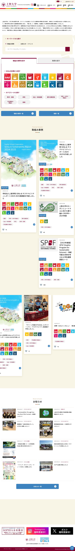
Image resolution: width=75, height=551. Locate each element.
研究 (24, 121)
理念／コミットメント (41, 5)
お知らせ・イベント (51, 5)
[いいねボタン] (3, 254)
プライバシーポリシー (8, 548)
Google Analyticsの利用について (21, 548)
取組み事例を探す (19, 84)
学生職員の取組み (10, 126)
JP (58, 1)
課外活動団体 (51, 121)
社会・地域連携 (37, 121)
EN (61, 1)
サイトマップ (33, 548)
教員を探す (56, 84)
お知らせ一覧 (37, 511)
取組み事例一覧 (18, 138)
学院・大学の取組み (64, 120)
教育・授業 (10, 121)
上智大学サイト (68, 1)
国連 (24, 126)
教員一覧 (56, 138)
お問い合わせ (70, 5)
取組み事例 (59, 5)
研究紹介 (64, 5)
